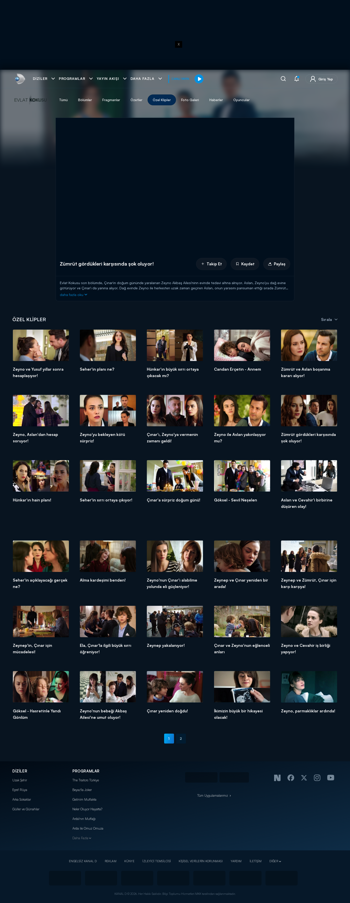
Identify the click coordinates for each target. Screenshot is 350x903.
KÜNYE (129, 861)
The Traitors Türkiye (85, 780)
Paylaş (276, 263)
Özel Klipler (162, 100)
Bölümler (85, 100)
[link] (19, 79)
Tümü (63, 100)
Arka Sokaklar (21, 799)
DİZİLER (19, 771)
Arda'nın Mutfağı (84, 819)
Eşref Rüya (19, 790)
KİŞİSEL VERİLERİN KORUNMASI (201, 861)
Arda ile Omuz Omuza (87, 828)
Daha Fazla (80, 838)
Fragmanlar (111, 100)
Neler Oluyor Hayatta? (87, 809)
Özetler (136, 100)
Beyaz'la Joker (82, 790)
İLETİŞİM (256, 861)
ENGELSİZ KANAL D (83, 861)
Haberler (216, 100)
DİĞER (273, 861)
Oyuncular (241, 100)
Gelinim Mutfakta (84, 799)
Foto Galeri (190, 100)
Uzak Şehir (19, 780)
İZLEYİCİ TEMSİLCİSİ (156, 861)
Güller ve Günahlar (25, 809)
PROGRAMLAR (86, 771)
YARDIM (236, 861)
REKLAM (111, 861)
